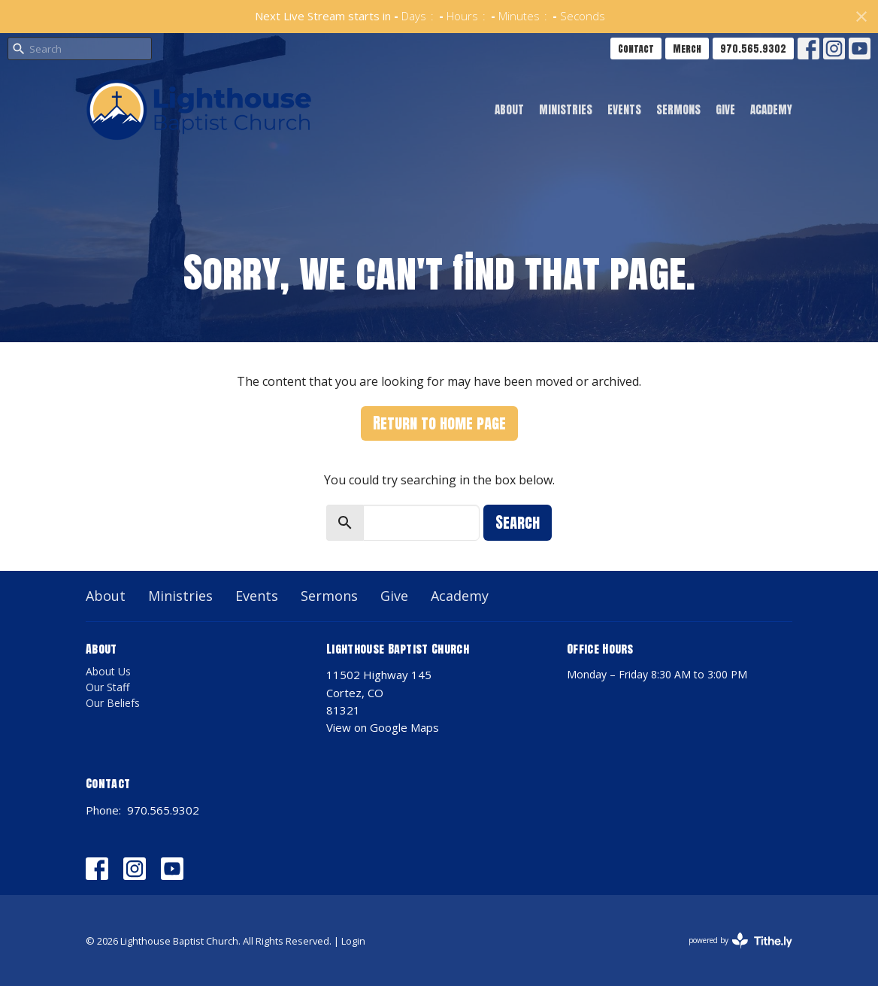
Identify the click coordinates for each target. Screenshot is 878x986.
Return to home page (439, 423)
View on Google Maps (382, 727)
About (509, 109)
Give (725, 109)
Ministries (565, 109)
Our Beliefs (113, 703)
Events (624, 109)
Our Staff (107, 687)
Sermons (678, 109)
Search (517, 522)
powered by (740, 940)
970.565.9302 (753, 48)
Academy (771, 109)
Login (353, 941)
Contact (636, 48)
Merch (687, 48)
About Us (108, 671)
